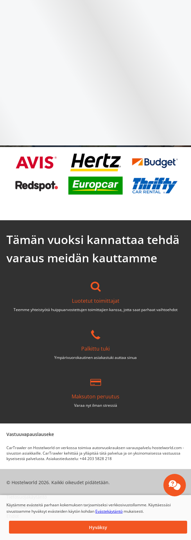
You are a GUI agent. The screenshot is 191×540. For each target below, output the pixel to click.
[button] (98, 527)
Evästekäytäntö (109, 511)
